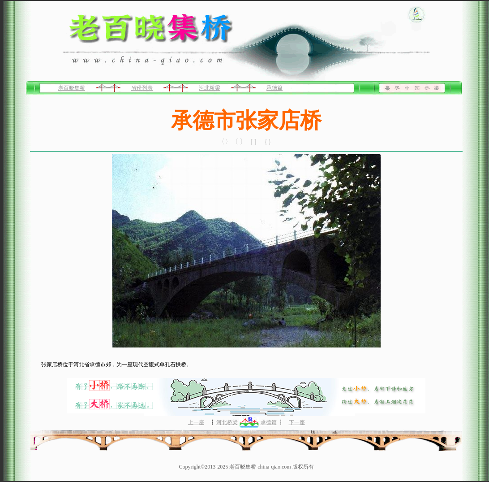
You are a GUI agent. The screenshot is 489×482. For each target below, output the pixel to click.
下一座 (297, 422)
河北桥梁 (209, 88)
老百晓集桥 (71, 88)
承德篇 (274, 88)
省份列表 (142, 88)
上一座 (196, 422)
